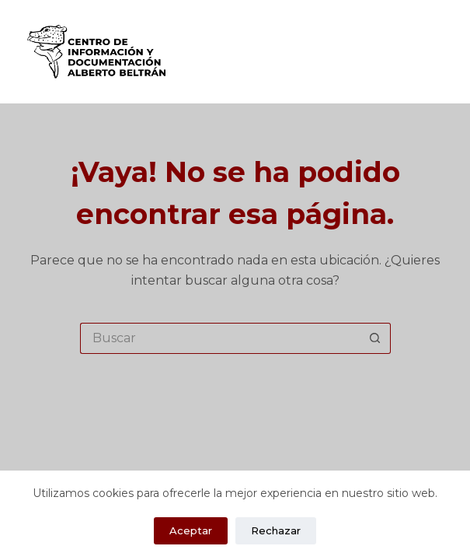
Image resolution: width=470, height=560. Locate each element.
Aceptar (190, 530)
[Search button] (375, 338)
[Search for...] (220, 338)
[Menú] (440, 52)
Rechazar (276, 530)
